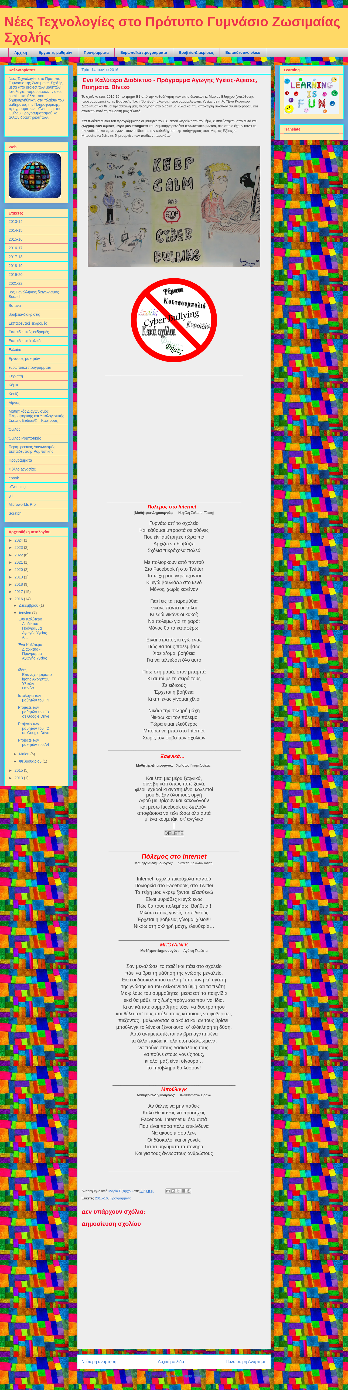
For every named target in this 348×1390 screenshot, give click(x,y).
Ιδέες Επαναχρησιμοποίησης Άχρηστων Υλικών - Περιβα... (35, 679)
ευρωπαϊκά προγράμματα (30, 367)
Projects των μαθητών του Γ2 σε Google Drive (33, 728)
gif (11, 495)
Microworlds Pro (22, 504)
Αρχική (20, 52)
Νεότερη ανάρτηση (98, 1361)
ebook (14, 478)
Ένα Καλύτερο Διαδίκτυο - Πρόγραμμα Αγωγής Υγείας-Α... (33, 628)
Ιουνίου (25, 613)
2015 (19, 770)
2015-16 (101, 1198)
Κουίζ (13, 394)
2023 (19, 547)
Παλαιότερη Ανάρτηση (246, 1361)
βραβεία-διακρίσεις (24, 314)
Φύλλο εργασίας (22, 469)
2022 (19, 555)
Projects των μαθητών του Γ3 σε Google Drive (33, 712)
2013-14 (15, 221)
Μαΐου (24, 754)
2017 (19, 591)
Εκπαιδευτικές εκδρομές (29, 332)
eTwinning (17, 487)
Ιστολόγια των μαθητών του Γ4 (33, 697)
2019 (19, 577)
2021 (19, 562)
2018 (19, 584)
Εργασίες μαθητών (55, 52)
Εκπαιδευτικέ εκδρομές (28, 323)
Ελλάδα (15, 350)
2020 (19, 569)
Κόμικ (13, 385)
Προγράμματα (96, 52)
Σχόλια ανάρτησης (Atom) (184, 1376)
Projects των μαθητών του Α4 (33, 742)
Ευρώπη (16, 376)
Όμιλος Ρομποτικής (25, 438)
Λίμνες (14, 403)
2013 (19, 778)
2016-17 (15, 248)
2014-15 (15, 230)
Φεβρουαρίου (30, 761)
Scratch (15, 513)
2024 (19, 540)
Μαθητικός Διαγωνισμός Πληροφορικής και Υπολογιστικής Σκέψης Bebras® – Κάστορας (36, 416)
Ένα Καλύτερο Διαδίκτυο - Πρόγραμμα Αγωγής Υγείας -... (32, 654)
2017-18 (15, 257)
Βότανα (15, 305)
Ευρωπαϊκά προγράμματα (143, 52)
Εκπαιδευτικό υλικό (243, 52)
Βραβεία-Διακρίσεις (196, 52)
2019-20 (15, 274)
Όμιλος (14, 429)
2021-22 (15, 283)
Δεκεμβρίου (29, 605)
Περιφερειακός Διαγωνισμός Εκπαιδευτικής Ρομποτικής (32, 449)
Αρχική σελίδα (171, 1361)
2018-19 (15, 266)
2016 (19, 599)
